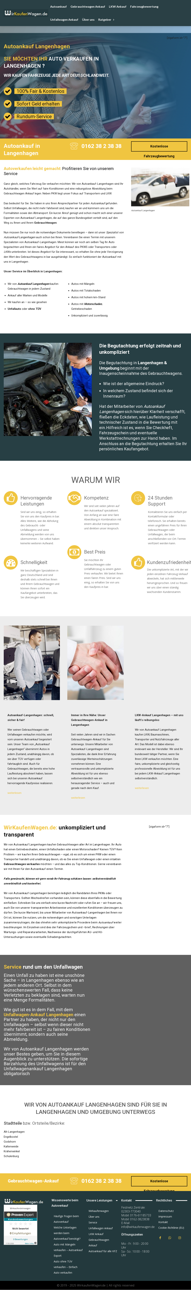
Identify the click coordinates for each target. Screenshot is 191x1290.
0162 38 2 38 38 (102, 146)
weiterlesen (14, 793)
